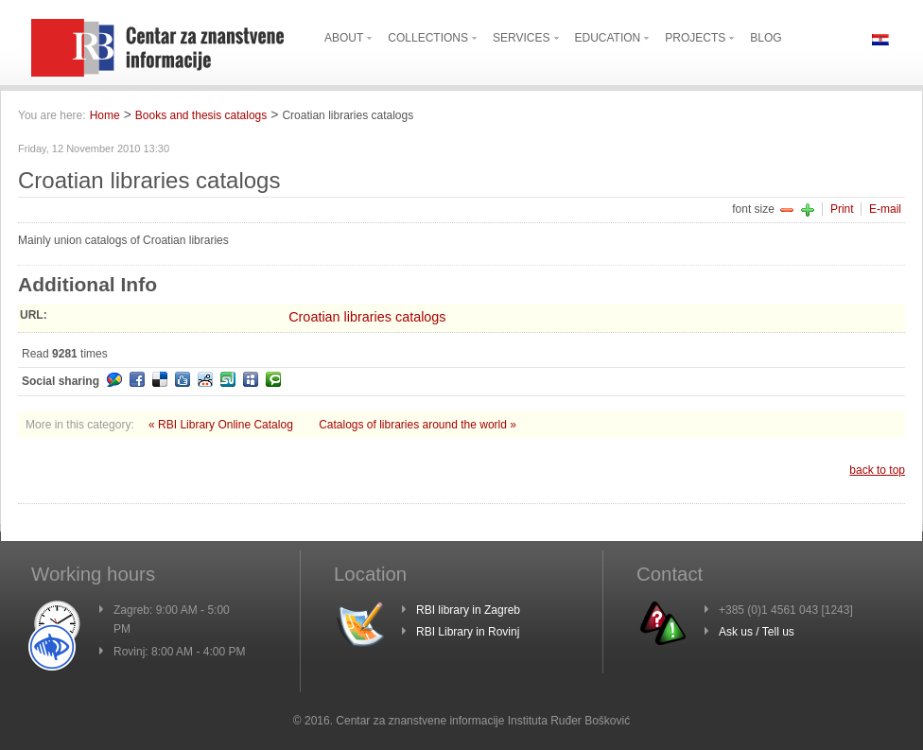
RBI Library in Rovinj (467, 631)
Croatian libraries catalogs (366, 316)
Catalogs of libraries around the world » (417, 424)
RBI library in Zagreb (468, 610)
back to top (877, 470)
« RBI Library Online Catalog (222, 424)
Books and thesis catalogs (201, 115)
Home (105, 115)
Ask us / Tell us (756, 631)
